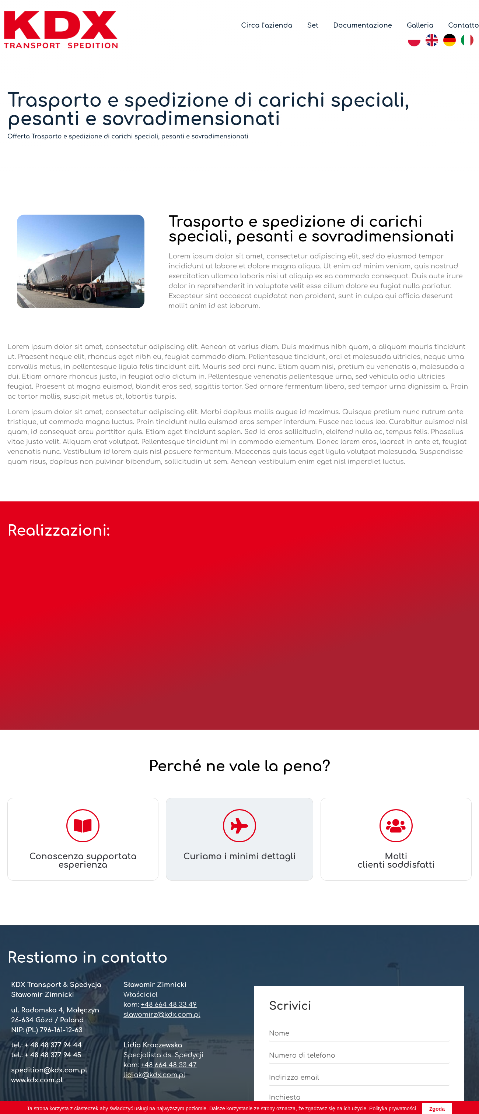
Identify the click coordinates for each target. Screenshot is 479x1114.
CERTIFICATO (86, 1074)
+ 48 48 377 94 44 (53, 891)
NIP (150, 1074)
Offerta (18, 136)
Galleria (420, 25)
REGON (205, 1074)
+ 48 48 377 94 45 (53, 901)
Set (313, 25)
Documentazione (362, 25)
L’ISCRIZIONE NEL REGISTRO (301, 1074)
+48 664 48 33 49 (168, 850)
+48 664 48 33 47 (168, 910)
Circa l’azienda (266, 25)
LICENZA (400, 1074)
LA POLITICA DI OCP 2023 (239, 1091)
